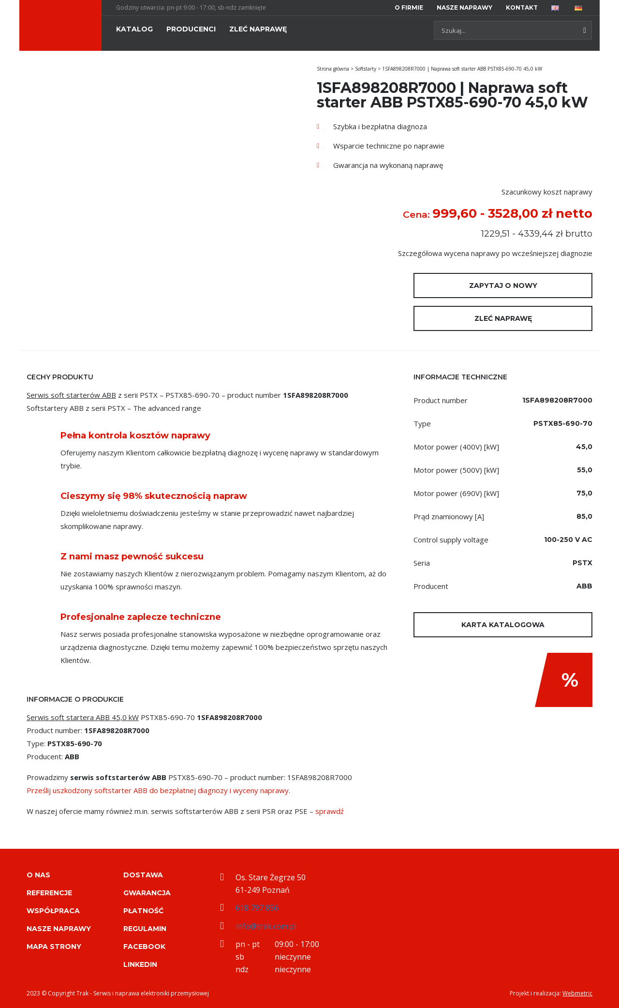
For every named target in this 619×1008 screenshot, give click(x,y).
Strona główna (333, 68)
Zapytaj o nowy (503, 285)
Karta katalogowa (503, 624)
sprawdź (329, 811)
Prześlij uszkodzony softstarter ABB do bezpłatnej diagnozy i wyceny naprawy (158, 790)
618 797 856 (257, 908)
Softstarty (365, 68)
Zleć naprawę (503, 318)
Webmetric (577, 993)
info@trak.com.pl (266, 926)
